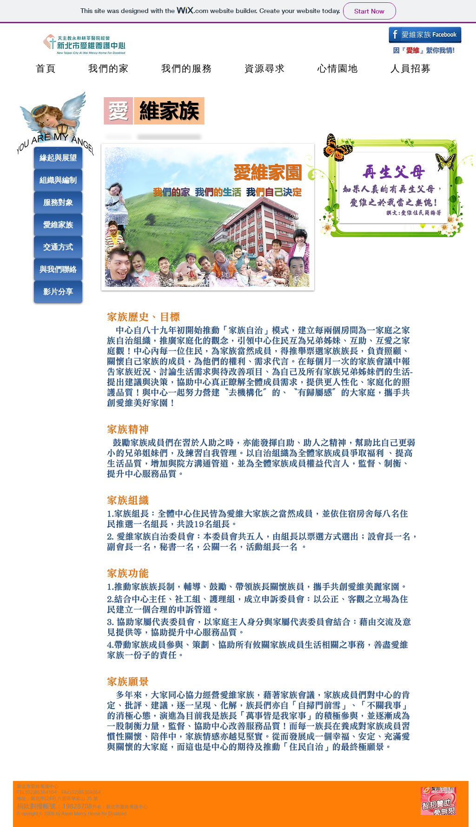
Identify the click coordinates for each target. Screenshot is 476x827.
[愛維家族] (58, 225)
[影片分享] (58, 292)
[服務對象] (58, 203)
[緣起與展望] (58, 158)
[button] (207, 217)
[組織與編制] (58, 180)
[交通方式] (58, 247)
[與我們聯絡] (58, 269)
